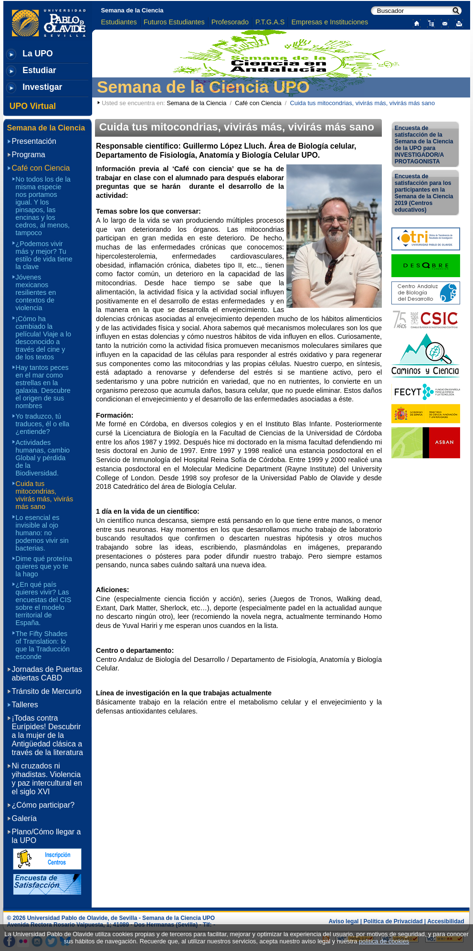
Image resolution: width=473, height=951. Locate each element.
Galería (24, 818)
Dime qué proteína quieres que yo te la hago (44, 566)
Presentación (34, 141)
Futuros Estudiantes (174, 22)
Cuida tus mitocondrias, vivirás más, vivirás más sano (45, 495)
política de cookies (384, 941)
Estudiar (39, 70)
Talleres (25, 705)
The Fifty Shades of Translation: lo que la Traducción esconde (43, 645)
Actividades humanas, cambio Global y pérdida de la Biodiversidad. (43, 458)
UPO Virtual (33, 106)
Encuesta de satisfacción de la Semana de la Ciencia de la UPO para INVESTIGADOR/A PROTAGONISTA (424, 145)
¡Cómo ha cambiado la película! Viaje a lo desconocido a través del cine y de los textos (44, 338)
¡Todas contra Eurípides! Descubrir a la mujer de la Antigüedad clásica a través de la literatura (47, 735)
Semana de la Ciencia (132, 10)
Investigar (42, 87)
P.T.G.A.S (269, 22)
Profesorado (230, 22)
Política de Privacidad (392, 921)
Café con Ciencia (258, 103)
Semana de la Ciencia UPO (203, 86)
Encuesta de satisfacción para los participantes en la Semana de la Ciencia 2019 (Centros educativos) (424, 193)
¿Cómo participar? (43, 805)
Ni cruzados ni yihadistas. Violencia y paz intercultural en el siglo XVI (47, 779)
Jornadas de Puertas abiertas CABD (47, 673)
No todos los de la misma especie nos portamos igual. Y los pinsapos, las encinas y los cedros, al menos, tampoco (43, 206)
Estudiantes (119, 22)
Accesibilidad (445, 921)
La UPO (37, 53)
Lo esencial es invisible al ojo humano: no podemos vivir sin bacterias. (42, 533)
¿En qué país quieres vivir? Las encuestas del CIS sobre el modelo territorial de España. (44, 604)
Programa (28, 155)
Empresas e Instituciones (329, 22)
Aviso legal (344, 921)
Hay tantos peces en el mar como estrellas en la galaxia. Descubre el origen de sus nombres (43, 387)
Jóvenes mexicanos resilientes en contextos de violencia (36, 292)
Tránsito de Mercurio (47, 691)
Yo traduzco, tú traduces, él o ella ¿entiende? (43, 423)
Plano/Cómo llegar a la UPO (46, 836)
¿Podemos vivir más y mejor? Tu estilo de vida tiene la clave (44, 255)
